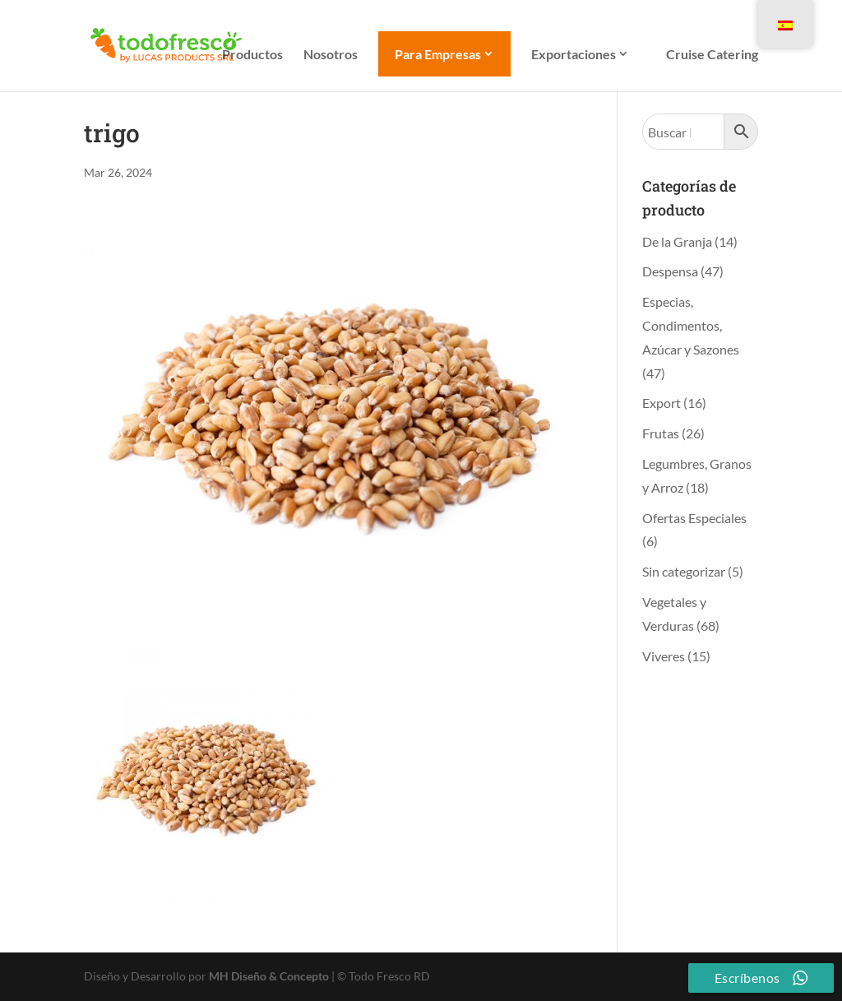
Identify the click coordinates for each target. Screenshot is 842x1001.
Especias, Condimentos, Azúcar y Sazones (690, 325)
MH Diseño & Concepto (270, 976)
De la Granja (677, 241)
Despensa (670, 271)
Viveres (663, 656)
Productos (252, 55)
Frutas (660, 433)
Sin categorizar (683, 571)
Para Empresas (438, 54)
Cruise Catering (712, 55)
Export (661, 402)
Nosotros (330, 55)
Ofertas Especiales (694, 518)
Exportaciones (573, 55)
